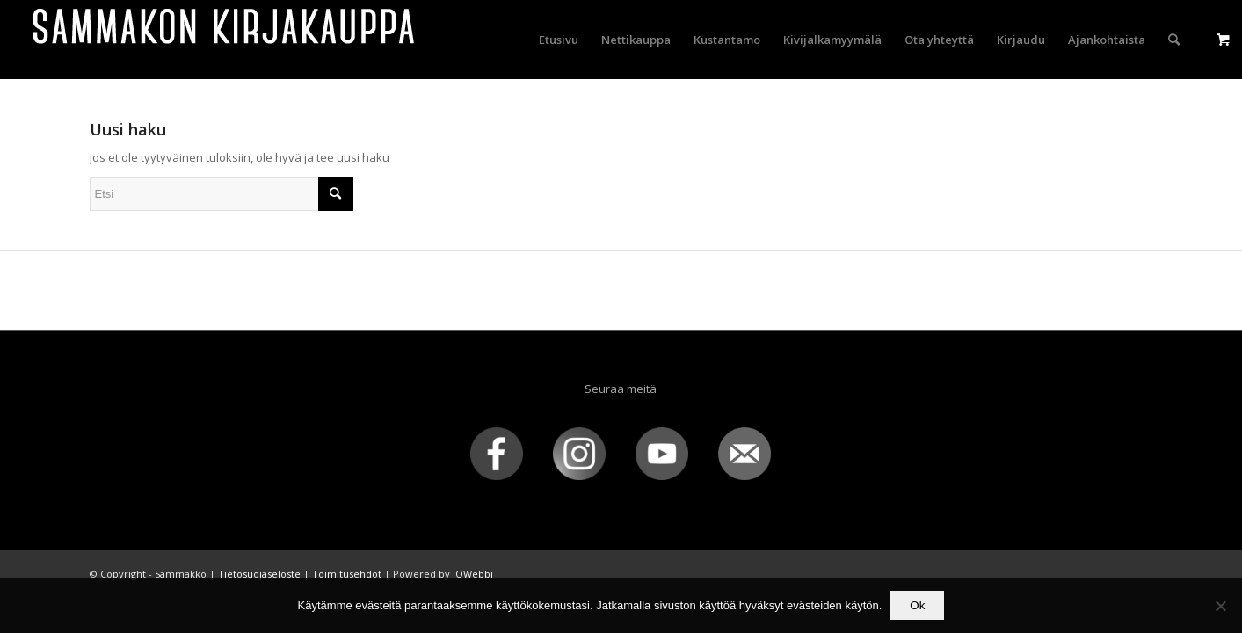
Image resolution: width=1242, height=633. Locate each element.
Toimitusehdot (346, 573)
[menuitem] (558, 39)
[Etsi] (1174, 39)
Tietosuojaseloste (259, 573)
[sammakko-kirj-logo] (225, 39)
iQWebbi (473, 573)
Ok (917, 605)
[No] (1220, 606)
